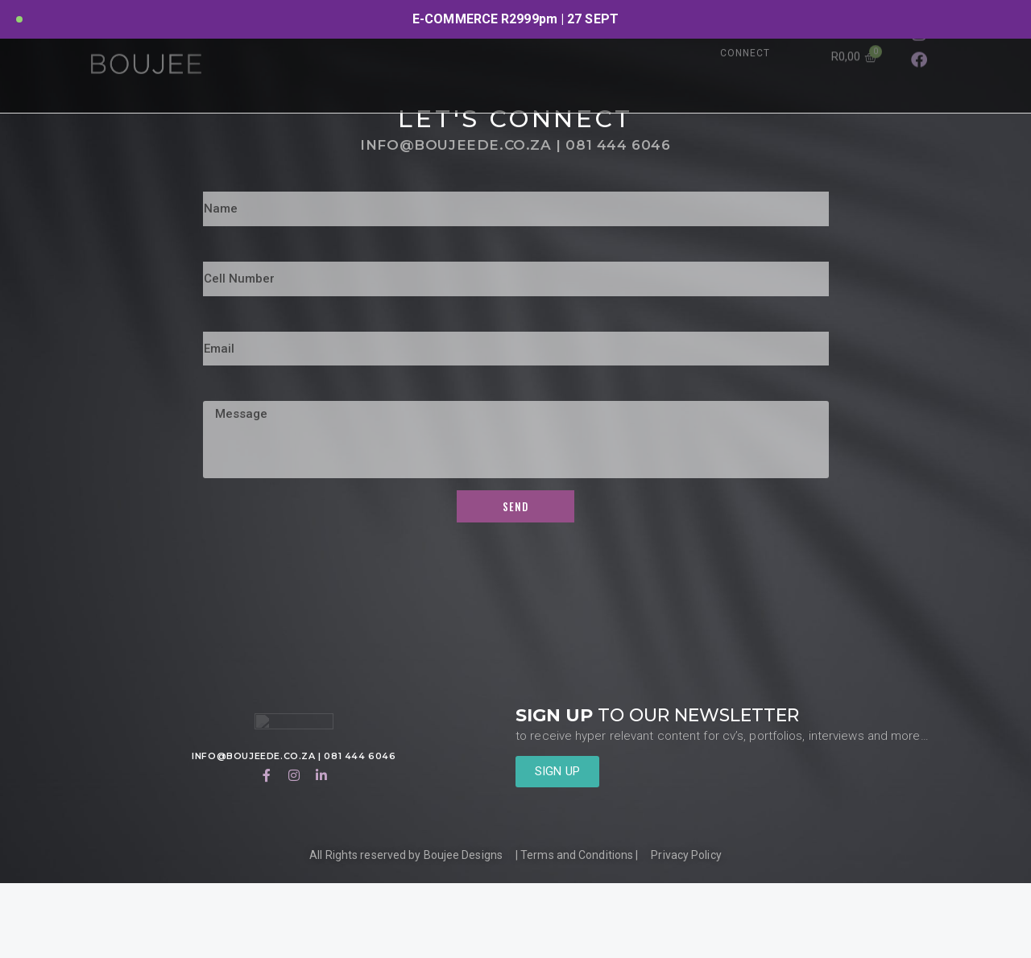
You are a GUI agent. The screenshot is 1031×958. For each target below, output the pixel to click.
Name (222, 254)
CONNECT (745, 53)
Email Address (251, 394)
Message (233, 464)
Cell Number (244, 324)
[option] (515, 19)
